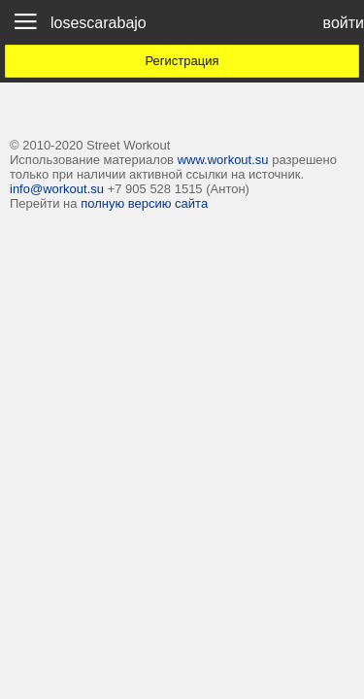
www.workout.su (223, 159)
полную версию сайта (144, 203)
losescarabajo (98, 23)
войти (343, 23)
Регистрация (182, 60)
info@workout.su (57, 189)
